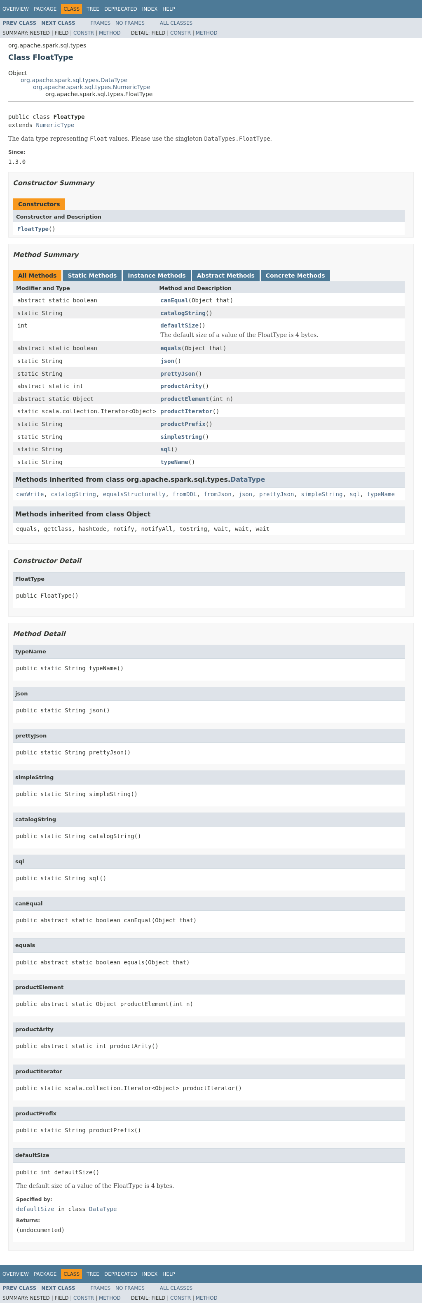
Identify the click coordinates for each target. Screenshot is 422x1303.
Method (110, 33)
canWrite (30, 494)
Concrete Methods (295, 275)
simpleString (181, 437)
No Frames (130, 23)
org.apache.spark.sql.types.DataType (74, 80)
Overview (15, 9)
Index (150, 9)
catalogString (183, 313)
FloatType (33, 229)
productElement (184, 399)
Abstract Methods (226, 275)
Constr (83, 33)
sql (165, 449)
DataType (247, 479)
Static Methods (92, 275)
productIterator (186, 411)
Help (168, 9)
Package (45, 9)
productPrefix (183, 424)
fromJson (217, 494)
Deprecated (120, 9)
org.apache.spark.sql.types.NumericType (91, 87)
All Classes (176, 23)
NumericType (55, 125)
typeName (174, 462)
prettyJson (177, 373)
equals (170, 348)
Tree (93, 9)
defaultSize (179, 325)
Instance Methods (156, 275)
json (167, 361)
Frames (101, 23)
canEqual (174, 300)
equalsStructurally (134, 494)
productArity (181, 386)
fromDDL (184, 494)
